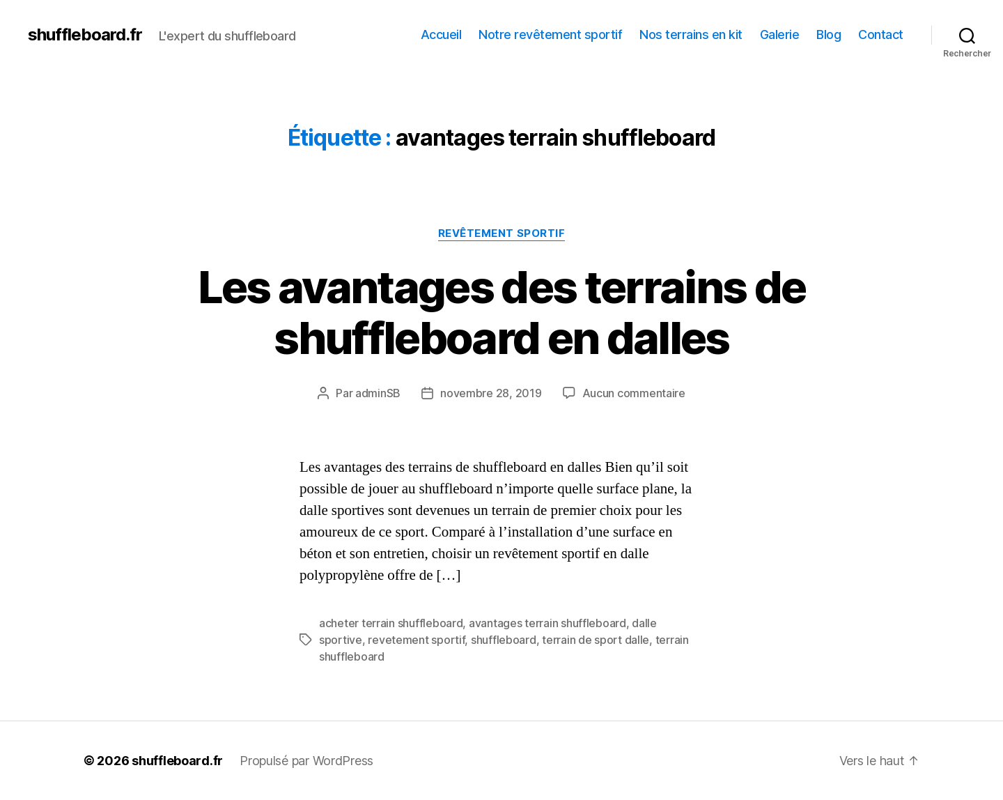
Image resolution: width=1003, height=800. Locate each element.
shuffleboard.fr (85, 34)
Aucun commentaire (633, 393)
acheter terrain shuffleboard (390, 623)
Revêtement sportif (502, 233)
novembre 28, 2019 (490, 393)
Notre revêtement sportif (550, 34)
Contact (880, 34)
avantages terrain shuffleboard (547, 623)
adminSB (378, 393)
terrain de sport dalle (595, 640)
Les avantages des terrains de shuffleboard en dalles (502, 312)
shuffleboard (503, 640)
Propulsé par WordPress (306, 760)
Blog (828, 34)
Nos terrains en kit (690, 34)
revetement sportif (416, 640)
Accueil (441, 34)
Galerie (780, 34)
